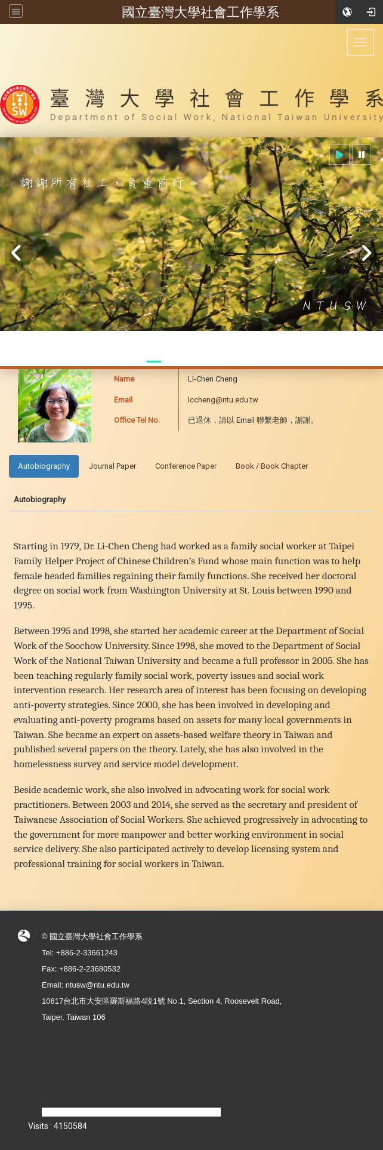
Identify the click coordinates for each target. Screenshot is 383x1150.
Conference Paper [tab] (186, 466)
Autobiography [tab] (44, 466)
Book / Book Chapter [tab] (272, 466)
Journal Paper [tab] (112, 466)
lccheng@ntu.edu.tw (223, 399)
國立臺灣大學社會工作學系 (200, 12)
